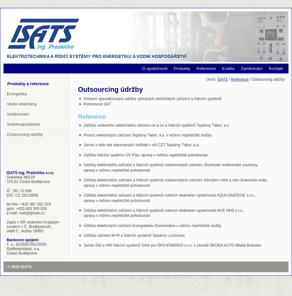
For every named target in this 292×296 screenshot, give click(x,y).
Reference (206, 68)
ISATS (222, 79)
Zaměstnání (252, 68)
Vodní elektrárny (22, 104)
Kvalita (228, 68)
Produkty (182, 68)
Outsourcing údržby (25, 134)
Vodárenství (18, 114)
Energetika (17, 93)
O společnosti (155, 68)
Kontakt (276, 68)
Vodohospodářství (24, 124)
